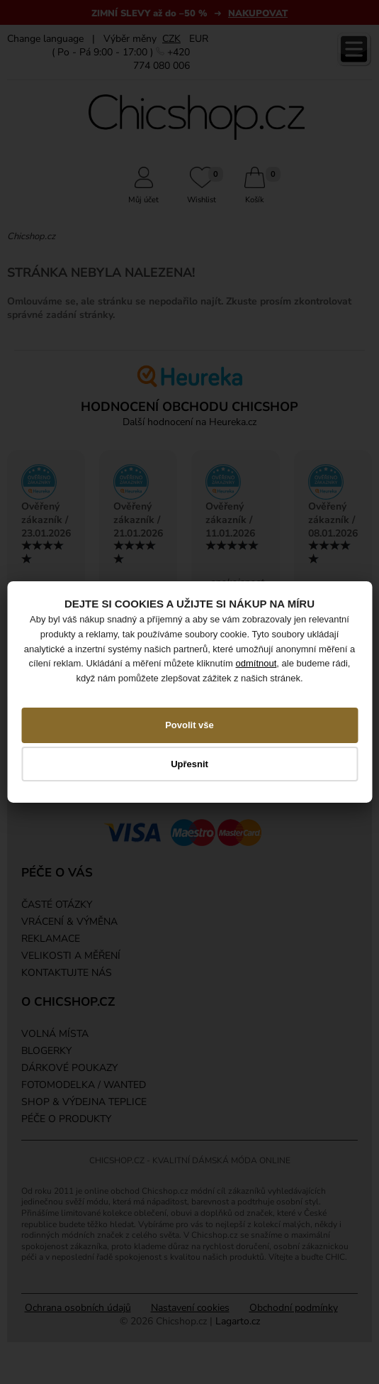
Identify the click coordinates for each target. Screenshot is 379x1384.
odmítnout (255, 663)
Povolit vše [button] (189, 725)
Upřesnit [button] (189, 763)
